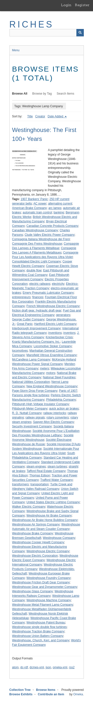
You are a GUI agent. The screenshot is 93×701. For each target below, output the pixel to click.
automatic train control (37, 212)
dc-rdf (24, 667)
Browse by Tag (42, 93)
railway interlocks (54, 413)
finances (37, 297)
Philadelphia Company (61, 399)
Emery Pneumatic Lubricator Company (48, 292)
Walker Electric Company (28, 506)
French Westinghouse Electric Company (53, 306)
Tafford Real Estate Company (46, 471)
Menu (16, 50)
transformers (20, 484)
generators (63, 315)
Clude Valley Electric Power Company (49, 234)
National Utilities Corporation (31, 382)
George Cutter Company (28, 319)
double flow (34, 270)
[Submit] (80, 32)
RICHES (31, 24)
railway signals (35, 417)
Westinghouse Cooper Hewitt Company (38, 542)
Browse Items (45, 690)
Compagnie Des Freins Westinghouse (37, 243)
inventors (69, 333)
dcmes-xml (37, 667)
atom (15, 667)
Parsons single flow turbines (30, 395)
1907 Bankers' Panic (34, 199)
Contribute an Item (51, 694)
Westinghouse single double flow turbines (39, 627)
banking (59, 212)
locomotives (20, 350)
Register (82, 5)
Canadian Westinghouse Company (35, 230)
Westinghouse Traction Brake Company (38, 631)
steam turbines (57, 466)
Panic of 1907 (68, 390)
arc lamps (54, 208)
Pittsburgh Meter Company (30, 408)
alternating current (60, 203)
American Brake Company (29, 208)
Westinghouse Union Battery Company (37, 636)
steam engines (36, 466)
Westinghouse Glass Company (32, 591)
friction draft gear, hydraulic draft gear (37, 310)
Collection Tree (20, 690)
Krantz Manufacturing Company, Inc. (36, 341)
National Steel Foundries (59, 377)
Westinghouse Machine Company (49, 600)
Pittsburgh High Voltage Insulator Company (40, 404)
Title (30, 116)
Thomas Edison (39, 475)
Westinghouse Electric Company (48, 551)
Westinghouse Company (59, 538)
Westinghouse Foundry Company (49, 578)
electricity (58, 284)
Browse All (20, 93)
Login (66, 5)
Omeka (78, 694)
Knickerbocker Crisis (59, 337)
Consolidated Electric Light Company (36, 261)
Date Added (56, 116)
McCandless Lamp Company (31, 359)
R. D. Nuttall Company (27, 413)
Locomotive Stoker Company (52, 346)
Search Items (65, 93)
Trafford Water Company (56, 480)
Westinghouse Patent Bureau (46, 622)
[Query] (46, 32)
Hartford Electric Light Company (55, 324)
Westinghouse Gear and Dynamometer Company (44, 587)
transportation (40, 484)
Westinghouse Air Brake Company (49, 515)
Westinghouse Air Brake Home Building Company (45, 520)
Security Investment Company (32, 426)
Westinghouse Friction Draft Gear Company (41, 582)
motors (50, 373)
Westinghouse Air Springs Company (36, 524)
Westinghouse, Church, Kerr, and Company (40, 640)
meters (44, 368)
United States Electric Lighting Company (53, 502)
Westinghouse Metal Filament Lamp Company (42, 604)
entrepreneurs (21, 297)
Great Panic (24, 324)
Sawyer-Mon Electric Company (53, 422)
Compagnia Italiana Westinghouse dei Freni (41, 239)
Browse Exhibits (20, 694)
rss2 (72, 667)
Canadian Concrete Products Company (52, 226)
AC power (40, 203)
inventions (55, 333)
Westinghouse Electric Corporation (35, 555)
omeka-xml (60, 667)
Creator (40, 116)
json (48, 667)
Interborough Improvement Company (36, 328)
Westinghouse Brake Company (32, 533)
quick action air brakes (64, 408)
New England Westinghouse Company (52, 386)
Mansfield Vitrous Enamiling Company (52, 355)
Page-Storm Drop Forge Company (35, 390)
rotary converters (57, 417)
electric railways (39, 284)
